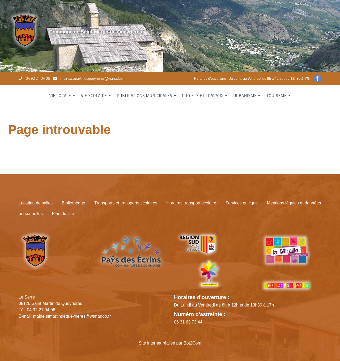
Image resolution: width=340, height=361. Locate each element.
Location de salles (36, 203)
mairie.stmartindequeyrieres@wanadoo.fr (93, 78)
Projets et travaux (202, 96)
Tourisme (276, 96)
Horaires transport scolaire (191, 203)
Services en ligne (241, 203)
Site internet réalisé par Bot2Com (170, 343)
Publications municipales (144, 96)
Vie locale (60, 96)
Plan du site (63, 213)
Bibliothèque (73, 203)
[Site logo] (24, 30)
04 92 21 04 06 (38, 78)
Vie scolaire (94, 96)
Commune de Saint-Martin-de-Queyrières (95, 32)
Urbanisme (245, 96)
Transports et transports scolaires (125, 203)
